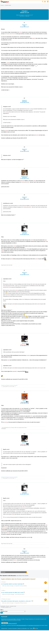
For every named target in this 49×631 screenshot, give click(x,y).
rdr (45, 241)
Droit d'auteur (3, 625)
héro (13, 33)
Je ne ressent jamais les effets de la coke (12, 592)
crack (6, 526)
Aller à (12, 611)
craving (8, 62)
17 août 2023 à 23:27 (24, 178)
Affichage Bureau (4, 628)
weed (8, 33)
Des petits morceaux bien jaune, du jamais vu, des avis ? (16, 601)
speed (33, 38)
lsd (15, 33)
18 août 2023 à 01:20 (24, 234)
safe (32, 239)
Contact (31, 628)
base (45, 239)
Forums (2, 5)
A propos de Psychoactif (12, 628)
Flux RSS (35, 628)
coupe (8, 360)
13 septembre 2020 (18, 602)
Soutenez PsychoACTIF (9, 623)
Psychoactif (2, 606)
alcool (7, 532)
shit (6, 33)
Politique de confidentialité (22, 628)
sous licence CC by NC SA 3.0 (33, 625)
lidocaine (22, 180)
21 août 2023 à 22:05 (24, 403)
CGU (28, 628)
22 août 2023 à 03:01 (24, 494)
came (36, 258)
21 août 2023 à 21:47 (24, 345)
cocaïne (28, 355)
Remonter (3, 572)
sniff (27, 249)
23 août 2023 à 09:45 (24, 553)
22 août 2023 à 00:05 (24, 445)
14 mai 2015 (17, 594)
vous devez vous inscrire (22, 575)
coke (20, 32)
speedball (14, 371)
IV (24, 417)
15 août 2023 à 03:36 (24, 102)
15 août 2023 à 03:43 (24, 151)
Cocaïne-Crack (8, 5)
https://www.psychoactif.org (21, 625)
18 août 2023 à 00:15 (24, 199)
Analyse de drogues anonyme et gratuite (9, 385)
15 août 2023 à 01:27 (24, 26)
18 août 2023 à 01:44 (24, 274)
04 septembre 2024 (18, 585)
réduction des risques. (17, 620)
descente (37, 135)
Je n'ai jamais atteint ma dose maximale (11, 584)
